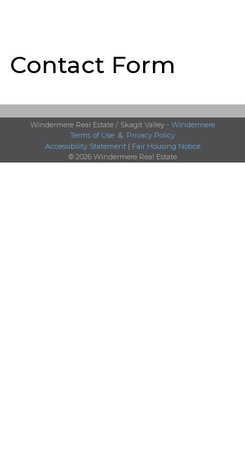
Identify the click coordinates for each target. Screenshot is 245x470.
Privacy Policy (151, 135)
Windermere (193, 124)
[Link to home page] (122, 17)
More (20, 17)
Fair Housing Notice (166, 146)
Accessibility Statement (85, 146)
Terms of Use (92, 135)
